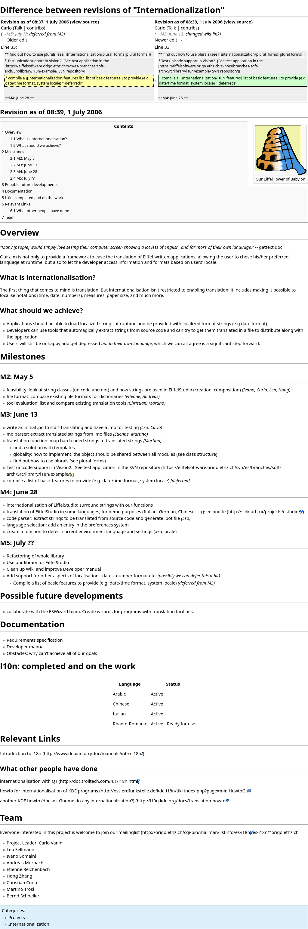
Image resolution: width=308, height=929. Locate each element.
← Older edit (14, 40)
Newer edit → (169, 40)
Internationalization (28, 924)
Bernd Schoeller (23, 896)
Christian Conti (22, 882)
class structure (201, 454)
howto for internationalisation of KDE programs (49, 791)
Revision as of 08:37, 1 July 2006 (35, 22)
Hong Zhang (19, 876)
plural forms (91, 461)
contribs (35, 28)
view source (84, 22)
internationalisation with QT (28, 781)
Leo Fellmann (20, 849)
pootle (219, 511)
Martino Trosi (20, 889)
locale (169, 531)
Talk (18, 28)
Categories (13, 910)
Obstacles (17, 653)
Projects (16, 917)
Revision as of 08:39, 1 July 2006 (189, 22)
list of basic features (48, 480)
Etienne (121, 434)
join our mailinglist (120, 832)
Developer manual (26, 647)
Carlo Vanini (51, 843)
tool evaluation (22, 403)
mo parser (17, 434)
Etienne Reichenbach (28, 869)
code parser (19, 518)
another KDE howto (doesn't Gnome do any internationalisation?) (67, 801)
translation (18, 511)
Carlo (6, 28)
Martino (139, 434)
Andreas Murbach (25, 863)
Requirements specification (35, 640)
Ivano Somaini (21, 856)
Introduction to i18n (20, 753)
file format (17, 396)
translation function (27, 440)
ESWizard (58, 611)
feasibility (16, 390)
